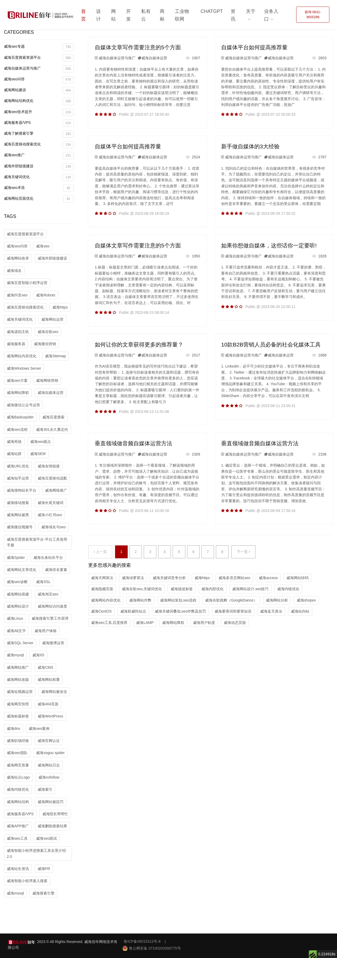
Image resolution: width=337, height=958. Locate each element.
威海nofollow (48, 777)
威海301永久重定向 (52, 429)
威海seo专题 (39, 47)
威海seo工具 (17, 838)
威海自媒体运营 (50, 392)
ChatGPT (212, 11)
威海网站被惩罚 (50, 802)
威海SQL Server (20, 643)
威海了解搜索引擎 (39, 134)
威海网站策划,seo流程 (178, 600)
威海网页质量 (18, 765)
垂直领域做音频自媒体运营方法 (133, 443)
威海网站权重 (49, 679)
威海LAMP (144, 622)
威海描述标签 (182, 589)
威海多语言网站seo (234, 578)
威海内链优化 (18, 789)
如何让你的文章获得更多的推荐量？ (139, 344)
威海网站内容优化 (21, 356)
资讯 (233, 15)
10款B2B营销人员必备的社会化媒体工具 (271, 344)
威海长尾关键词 (50, 503)
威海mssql (15, 893)
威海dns (13, 728)
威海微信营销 (45, 344)
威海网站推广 (18, 667)
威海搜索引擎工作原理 (50, 618)
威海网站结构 (18, 802)
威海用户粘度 (204, 622)
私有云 (146, 15)
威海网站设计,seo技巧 (250, 589)
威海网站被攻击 (54, 692)
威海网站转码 (297, 578)
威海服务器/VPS (39, 123)
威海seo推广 (39, 155)
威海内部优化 (212, 589)
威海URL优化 (18, 466)
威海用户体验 (45, 631)
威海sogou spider (50, 753)
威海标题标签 (18, 716)
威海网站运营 (52, 319)
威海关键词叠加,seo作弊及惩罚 (180, 611)
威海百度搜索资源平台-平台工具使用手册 (37, 542)
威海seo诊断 (17, 582)
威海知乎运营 (18, 478)
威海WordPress (50, 716)
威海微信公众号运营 (23, 405)
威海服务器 (16, 344)
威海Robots (45, 295)
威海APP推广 (18, 826)
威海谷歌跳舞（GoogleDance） (231, 600)
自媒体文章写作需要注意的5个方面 (138, 47)
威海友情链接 (49, 466)
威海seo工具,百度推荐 (109, 622)
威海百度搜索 (53, 417)
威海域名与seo (53, 527)
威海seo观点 (40, 441)
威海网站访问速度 (52, 606)
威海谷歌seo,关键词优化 (142, 589)
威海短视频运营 (20, 692)
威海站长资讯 (18, 869)
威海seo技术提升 (39, 112)
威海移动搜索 (18, 503)
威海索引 (45, 789)
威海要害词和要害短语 (233, 611)
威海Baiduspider (20, 417)
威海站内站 (300, 611)
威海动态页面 (235, 622)
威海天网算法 (102, 578)
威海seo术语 (39, 188)
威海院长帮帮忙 (55, 814)
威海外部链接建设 (39, 166)
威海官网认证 (49, 741)
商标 (162, 15)
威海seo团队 (17, 753)
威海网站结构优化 (39, 101)
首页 (83, 15)
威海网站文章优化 (21, 570)
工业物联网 (182, 15)
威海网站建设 (39, 90)
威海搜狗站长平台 (21, 490)
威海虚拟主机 (18, 332)
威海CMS (45, 667)
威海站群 (14, 454)
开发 (128, 15)
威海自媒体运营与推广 (39, 68)
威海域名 (14, 270)
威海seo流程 (17, 429)
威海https (60, 307)
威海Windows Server (24, 368)
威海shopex (306, 600)
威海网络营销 (47, 380)
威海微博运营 (53, 643)
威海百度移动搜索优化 (39, 144)
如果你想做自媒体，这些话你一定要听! (269, 245)
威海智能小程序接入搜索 (27, 881)
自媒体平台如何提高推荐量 (254, 47)
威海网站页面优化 (39, 199)
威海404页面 (48, 704)
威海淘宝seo (48, 594)
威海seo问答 (39, 79)
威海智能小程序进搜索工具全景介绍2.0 (36, 853)
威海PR (44, 869)
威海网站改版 (18, 679)
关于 (250, 11)
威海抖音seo (17, 295)
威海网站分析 (277, 600)
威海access (268, 578)
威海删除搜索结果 (52, 826)
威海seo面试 (46, 838)
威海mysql (15, 655)
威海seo (42, 246)
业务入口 (271, 15)
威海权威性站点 (133, 611)
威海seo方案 (17, 380)
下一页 (243, 552)
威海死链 (14, 441)
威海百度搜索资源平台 (39, 58)
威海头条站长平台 (48, 557)
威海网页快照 (18, 704)
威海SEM (38, 454)
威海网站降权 (18, 392)
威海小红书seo (50, 515)
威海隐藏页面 (102, 589)
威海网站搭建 (18, 594)
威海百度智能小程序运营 (27, 283)
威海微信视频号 (20, 527)
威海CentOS (101, 611)
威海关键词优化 (39, 177)
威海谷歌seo (48, 332)
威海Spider (16, 557)
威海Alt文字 (16, 631)
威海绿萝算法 (133, 578)
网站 (113, 15)
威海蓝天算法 (271, 611)
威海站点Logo (18, 777)
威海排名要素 (56, 570)
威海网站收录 (18, 258)
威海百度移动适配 (52, 478)
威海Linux (15, 618)
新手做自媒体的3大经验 (250, 146)
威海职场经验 (18, 741)
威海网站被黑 (18, 515)
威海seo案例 (39, 728)
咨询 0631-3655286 (313, 14)
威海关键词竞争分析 (169, 578)
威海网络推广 (56, 490)
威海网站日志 (49, 765)
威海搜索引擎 (43, 893)
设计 (98, 15)
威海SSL (43, 582)
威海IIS (38, 655)
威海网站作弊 (140, 600)
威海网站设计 (18, 606)
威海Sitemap (55, 356)
